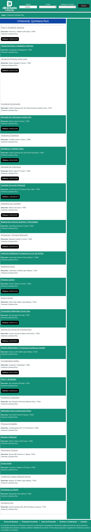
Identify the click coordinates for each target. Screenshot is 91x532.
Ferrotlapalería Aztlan (10, 361)
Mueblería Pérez (8, 266)
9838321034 (10, 291)
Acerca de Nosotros (11, 521)
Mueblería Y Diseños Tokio (12, 149)
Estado (28, 6)
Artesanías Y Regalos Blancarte (14, 235)
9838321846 (10, 129)
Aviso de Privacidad (48, 521)
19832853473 (10, 197)
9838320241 (10, 391)
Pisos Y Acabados (8, 379)
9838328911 (10, 341)
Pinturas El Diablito (9, 424)
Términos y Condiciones (68, 521)
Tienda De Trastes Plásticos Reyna (16, 476)
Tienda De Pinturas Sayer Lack (14, 59)
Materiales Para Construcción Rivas (16, 411)
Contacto (83, 521)
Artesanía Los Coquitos (11, 203)
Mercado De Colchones (11, 167)
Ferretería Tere (7, 503)
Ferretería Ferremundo (10, 104)
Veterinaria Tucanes (9, 450)
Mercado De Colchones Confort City (16, 117)
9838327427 (10, 323)
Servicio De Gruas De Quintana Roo (16, 329)
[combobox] (28, 7)
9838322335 (10, 39)
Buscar (84, 6)
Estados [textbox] (27, 7)
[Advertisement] (33, 88)
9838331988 (10, 70)
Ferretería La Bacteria (10, 397)
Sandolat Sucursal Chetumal (13, 185)
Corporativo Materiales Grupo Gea (15, 311)
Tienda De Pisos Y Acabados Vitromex (17, 46)
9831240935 (10, 160)
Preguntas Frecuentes (30, 521)
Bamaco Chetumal (9, 437)
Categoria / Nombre (68, 6)
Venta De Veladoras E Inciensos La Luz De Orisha (22, 253)
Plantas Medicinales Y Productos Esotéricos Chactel (23, 348)
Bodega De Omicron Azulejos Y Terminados (19, 222)
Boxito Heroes (7, 298)
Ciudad (48, 6)
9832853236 (10, 246)
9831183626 (10, 372)
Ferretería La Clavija (9, 490)
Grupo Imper (6, 463)
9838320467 (10, 215)
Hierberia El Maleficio (10, 135)
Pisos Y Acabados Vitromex (12, 27)
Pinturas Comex (7, 280)
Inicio (4, 15)
